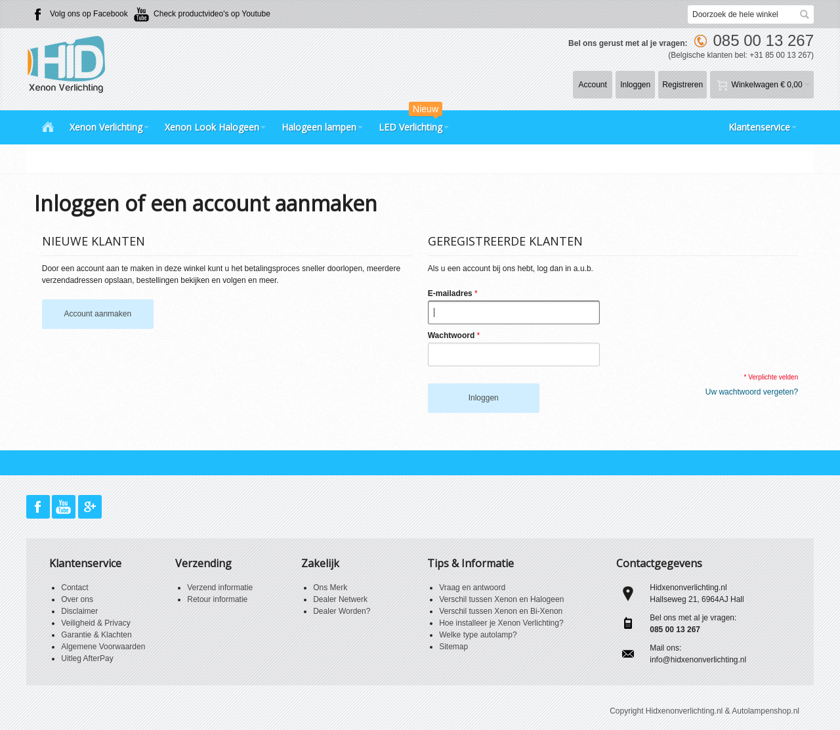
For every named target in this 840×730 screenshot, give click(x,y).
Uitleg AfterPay (87, 658)
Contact (74, 587)
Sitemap (453, 646)
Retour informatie (217, 599)
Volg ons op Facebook (89, 13)
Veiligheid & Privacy (95, 623)
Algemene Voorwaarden (103, 646)
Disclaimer (79, 611)
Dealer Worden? (341, 611)
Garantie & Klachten (96, 634)
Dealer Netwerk (340, 599)
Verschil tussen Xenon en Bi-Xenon (500, 611)
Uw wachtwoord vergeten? (751, 392)
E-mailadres (450, 293)
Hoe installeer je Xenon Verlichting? (501, 623)
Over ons (77, 599)
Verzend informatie (220, 587)
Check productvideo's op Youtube (212, 13)
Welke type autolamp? (478, 634)
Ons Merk (330, 587)
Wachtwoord (451, 335)
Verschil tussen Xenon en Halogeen (501, 599)
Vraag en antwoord (472, 587)
